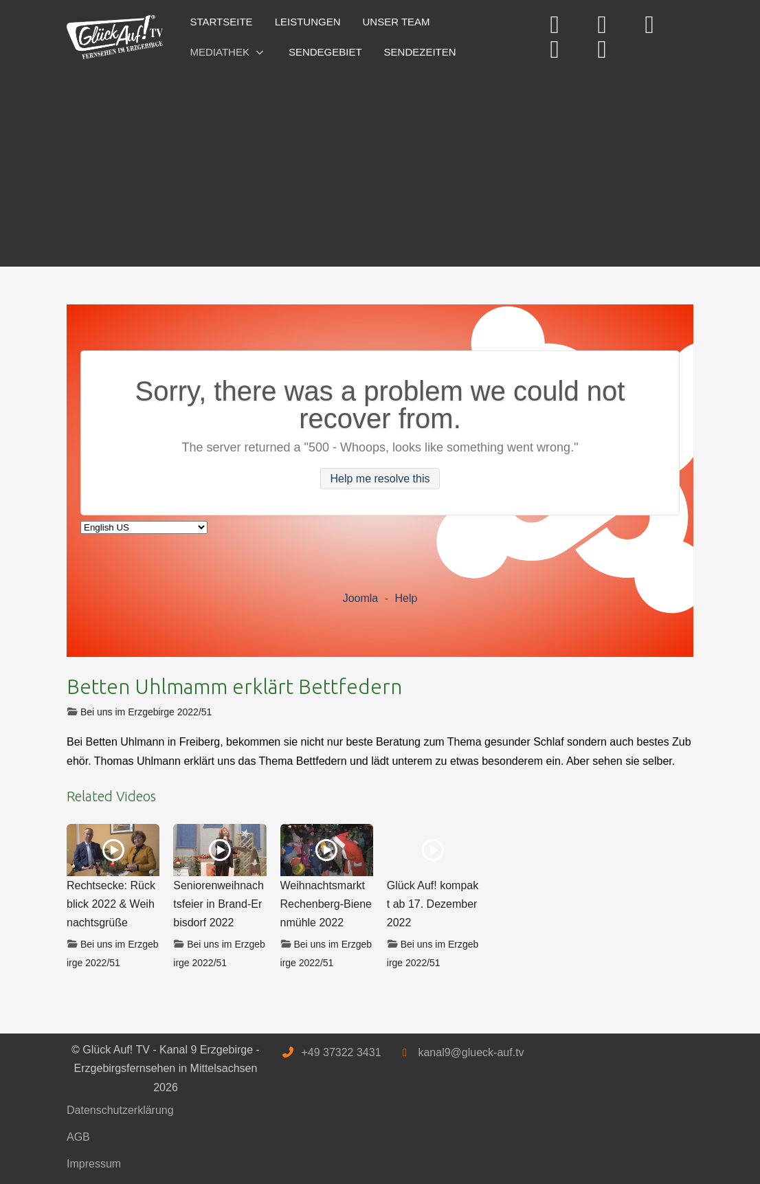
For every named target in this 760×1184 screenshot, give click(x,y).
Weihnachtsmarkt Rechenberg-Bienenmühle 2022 (326, 904)
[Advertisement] (380, 163)
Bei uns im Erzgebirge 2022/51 (146, 711)
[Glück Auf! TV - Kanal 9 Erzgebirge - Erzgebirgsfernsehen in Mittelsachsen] (115, 37)
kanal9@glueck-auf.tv (471, 1052)
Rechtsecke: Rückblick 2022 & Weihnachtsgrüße (111, 904)
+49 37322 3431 (341, 1052)
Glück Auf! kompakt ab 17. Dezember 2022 (432, 904)
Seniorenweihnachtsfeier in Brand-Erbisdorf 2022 (218, 904)
